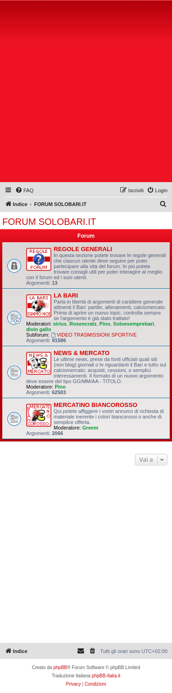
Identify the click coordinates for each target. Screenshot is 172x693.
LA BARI (66, 295)
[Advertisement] (86, 93)
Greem (90, 427)
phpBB (60, 667)
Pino (105, 323)
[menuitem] (24, 190)
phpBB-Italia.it (106, 675)
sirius (60, 323)
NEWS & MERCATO (82, 352)
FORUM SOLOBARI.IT (49, 222)
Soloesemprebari (133, 323)
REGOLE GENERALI (83, 249)
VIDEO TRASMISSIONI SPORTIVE (94, 335)
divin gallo (38, 329)
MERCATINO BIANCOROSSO (95, 404)
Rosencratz (82, 323)
